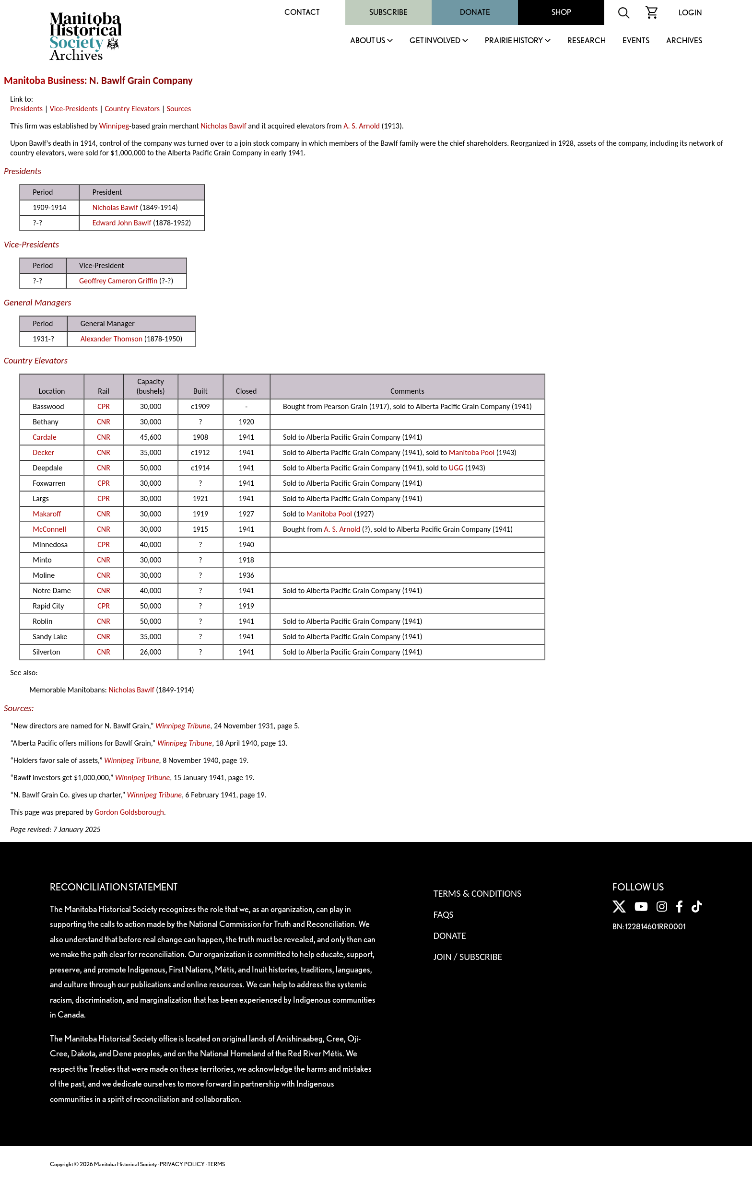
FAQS (444, 914)
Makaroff (47, 513)
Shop (561, 12)
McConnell (49, 529)
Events (636, 41)
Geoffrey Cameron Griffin (118, 280)
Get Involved (435, 41)
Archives (684, 41)
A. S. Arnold (361, 125)
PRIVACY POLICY (182, 1164)
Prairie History (514, 41)
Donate (475, 12)
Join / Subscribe (468, 956)
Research (586, 41)
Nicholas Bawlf (224, 125)
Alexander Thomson (111, 338)
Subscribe (388, 12)
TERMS (216, 1164)
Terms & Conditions (477, 893)
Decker (43, 452)
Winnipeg (114, 125)
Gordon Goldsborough (129, 812)
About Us (367, 41)
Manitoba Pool (471, 452)
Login (690, 12)
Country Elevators (132, 108)
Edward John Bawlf (122, 222)
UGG (456, 467)
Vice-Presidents (74, 108)
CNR (103, 421)
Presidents (26, 108)
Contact (302, 12)
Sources (179, 108)
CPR (103, 406)
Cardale (44, 437)
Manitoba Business (44, 80)
